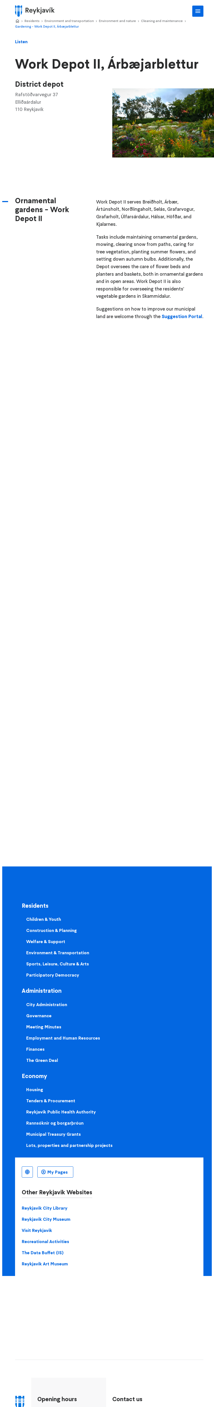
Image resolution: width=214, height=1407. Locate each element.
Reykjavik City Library (44, 1208)
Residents (32, 21)
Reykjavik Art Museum (45, 1263)
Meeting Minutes (43, 1027)
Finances (35, 1049)
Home (17, 21)
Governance (39, 1015)
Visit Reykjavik (37, 1230)
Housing (34, 1089)
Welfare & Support (45, 941)
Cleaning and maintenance (162, 21)
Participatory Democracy (52, 975)
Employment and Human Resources (63, 1038)
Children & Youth (43, 919)
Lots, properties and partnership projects (69, 1145)
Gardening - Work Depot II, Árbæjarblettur (47, 26)
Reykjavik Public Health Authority (61, 1112)
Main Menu (197, 11)
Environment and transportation (69, 21)
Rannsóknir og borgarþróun (55, 1123)
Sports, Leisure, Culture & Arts (57, 964)
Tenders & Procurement (50, 1100)
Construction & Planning (51, 930)
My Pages (57, 1172)
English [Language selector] (27, 1172)
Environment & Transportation (57, 952)
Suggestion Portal (182, 316)
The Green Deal (42, 1060)
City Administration (46, 1004)
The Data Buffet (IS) (43, 1252)
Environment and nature (117, 21)
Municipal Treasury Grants (53, 1134)
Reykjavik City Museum (46, 1219)
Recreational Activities (45, 1241)
